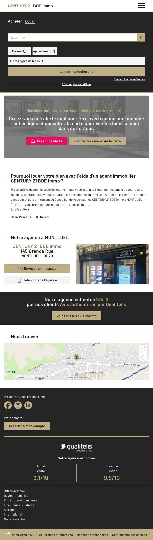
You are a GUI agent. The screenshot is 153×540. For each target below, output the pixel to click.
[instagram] (18, 405)
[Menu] (141, 5)
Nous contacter (14, 519)
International (13, 514)
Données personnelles (92, 534)
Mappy (40, 378)
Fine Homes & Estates (19, 505)
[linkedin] (28, 405)
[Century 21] (30, 5)
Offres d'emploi (14, 491)
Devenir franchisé (16, 495)
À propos (10, 509)
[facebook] (8, 405)
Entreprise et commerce (21, 500)
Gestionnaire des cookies (129, 534)
